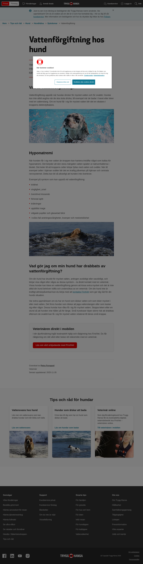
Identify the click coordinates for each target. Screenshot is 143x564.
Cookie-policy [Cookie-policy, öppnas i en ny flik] (88, 75)
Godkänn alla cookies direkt (84, 82)
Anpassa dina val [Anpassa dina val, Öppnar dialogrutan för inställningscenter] (63, 82)
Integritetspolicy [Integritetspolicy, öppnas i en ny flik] (99, 75)
